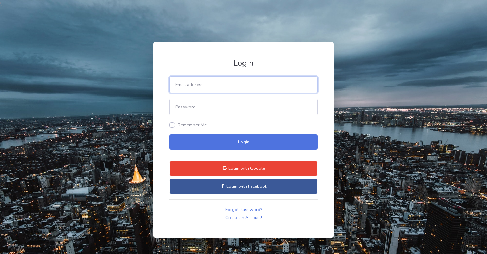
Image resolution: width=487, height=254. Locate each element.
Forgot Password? (243, 210)
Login (243, 142)
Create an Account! (243, 218)
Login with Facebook (243, 186)
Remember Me (192, 125)
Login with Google (243, 168)
